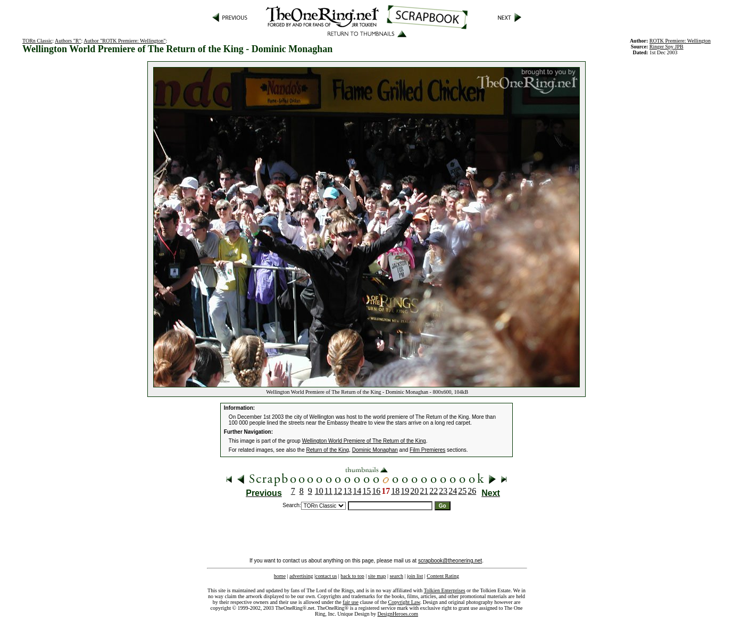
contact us (326, 576)
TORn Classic (37, 41)
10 (319, 490)
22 (433, 490)
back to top (352, 576)
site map (377, 576)
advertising (301, 576)
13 (347, 490)
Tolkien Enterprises (444, 590)
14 (357, 490)
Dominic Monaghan (375, 450)
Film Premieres (427, 450)
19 (405, 490)
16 (376, 490)
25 (462, 490)
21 (424, 490)
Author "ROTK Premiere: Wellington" (124, 41)
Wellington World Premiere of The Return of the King (364, 441)
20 (414, 490)
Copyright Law (404, 602)
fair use (351, 602)
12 (338, 490)
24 (452, 490)
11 (328, 490)
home (280, 576)
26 (472, 490)
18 (395, 490)
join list (415, 576)
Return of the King (327, 450)
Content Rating (443, 576)
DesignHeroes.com (398, 614)
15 (366, 490)
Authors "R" (68, 41)
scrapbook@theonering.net (450, 561)
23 (443, 490)
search (396, 576)
